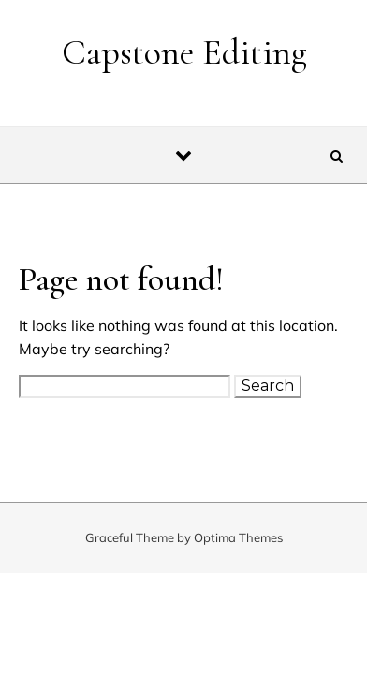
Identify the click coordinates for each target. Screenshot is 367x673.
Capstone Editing (184, 52)
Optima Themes (238, 537)
